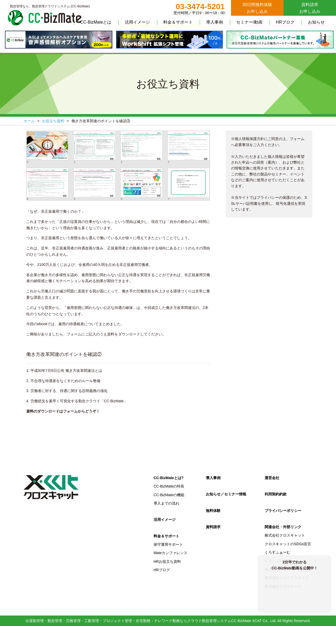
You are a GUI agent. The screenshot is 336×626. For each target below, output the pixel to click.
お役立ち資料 (53, 121)
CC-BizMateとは (95, 22)
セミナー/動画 (249, 22)
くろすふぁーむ (277, 552)
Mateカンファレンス (170, 553)
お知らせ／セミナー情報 (226, 494)
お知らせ (316, 22)
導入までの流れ (166, 503)
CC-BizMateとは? (168, 478)
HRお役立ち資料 (167, 561)
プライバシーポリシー (283, 511)
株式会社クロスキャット (285, 535)
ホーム (29, 121)
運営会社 (272, 478)
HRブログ (285, 22)
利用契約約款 (276, 494)
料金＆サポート (178, 22)
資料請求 (213, 527)
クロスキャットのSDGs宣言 (288, 544)
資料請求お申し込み (309, 8)
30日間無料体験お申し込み (257, 8)
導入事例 (214, 22)
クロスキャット (51, 487)
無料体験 (213, 511)
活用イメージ (137, 22)
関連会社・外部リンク (283, 527)
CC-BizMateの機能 (169, 495)
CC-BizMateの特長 (169, 486)
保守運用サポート (168, 544)
